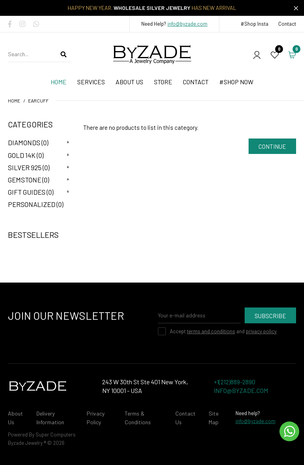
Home (14, 100)
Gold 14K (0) (26, 155)
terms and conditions (211, 331)
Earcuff (38, 100)
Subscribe (270, 315)
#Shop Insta (254, 24)
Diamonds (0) (28, 142)
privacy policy (261, 331)
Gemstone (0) (28, 180)
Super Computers (56, 434)
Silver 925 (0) (28, 167)
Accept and (223, 331)
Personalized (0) (35, 204)
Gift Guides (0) (30, 192)
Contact (287, 24)
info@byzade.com (187, 24)
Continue (272, 146)
